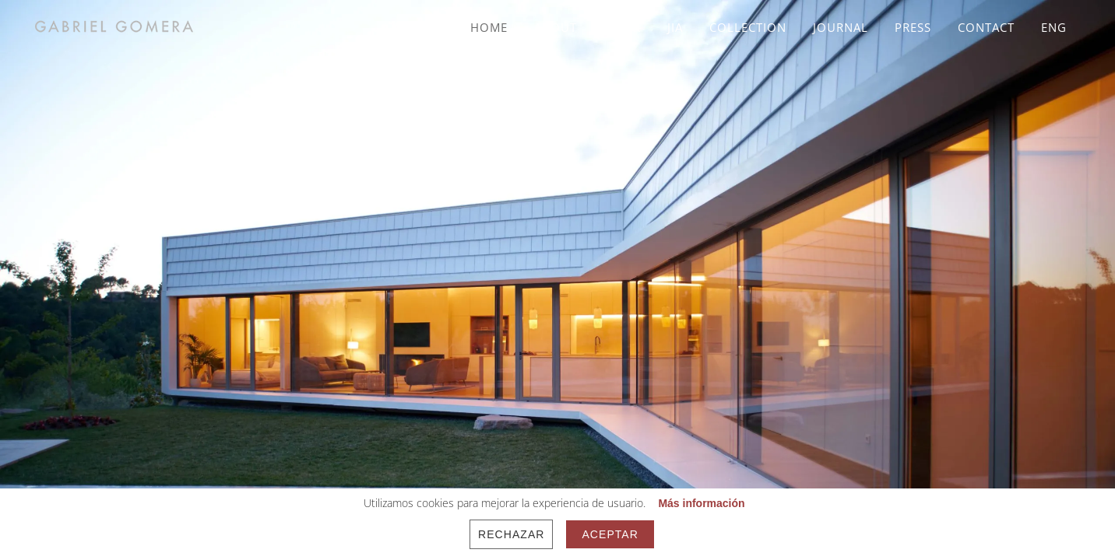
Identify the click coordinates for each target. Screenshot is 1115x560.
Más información (701, 503)
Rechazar (511, 534)
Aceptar (610, 534)
